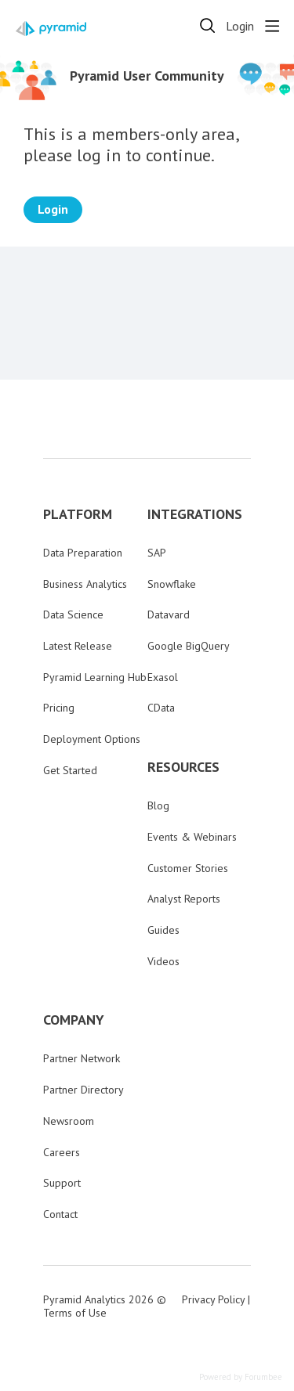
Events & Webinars (192, 837)
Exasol (162, 677)
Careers (61, 1152)
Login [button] (240, 26)
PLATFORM (77, 514)
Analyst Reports (183, 899)
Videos (163, 961)
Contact (60, 1214)
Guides (163, 930)
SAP (156, 553)
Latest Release (77, 646)
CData (161, 708)
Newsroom (68, 1121)
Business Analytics (85, 584)
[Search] (208, 26)
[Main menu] (272, 26)
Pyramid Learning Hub (95, 677)
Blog (158, 805)
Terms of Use (75, 1313)
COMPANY (73, 1020)
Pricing (58, 708)
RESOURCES (183, 767)
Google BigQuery (188, 646)
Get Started (70, 770)
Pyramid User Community (147, 76)
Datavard (168, 614)
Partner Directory (83, 1090)
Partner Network (81, 1058)
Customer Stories (187, 868)
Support (62, 1183)
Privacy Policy (213, 1299)
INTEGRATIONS (194, 514)
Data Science (73, 614)
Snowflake (171, 584)
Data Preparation (82, 553)
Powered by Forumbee (240, 1377)
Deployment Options (91, 739)
